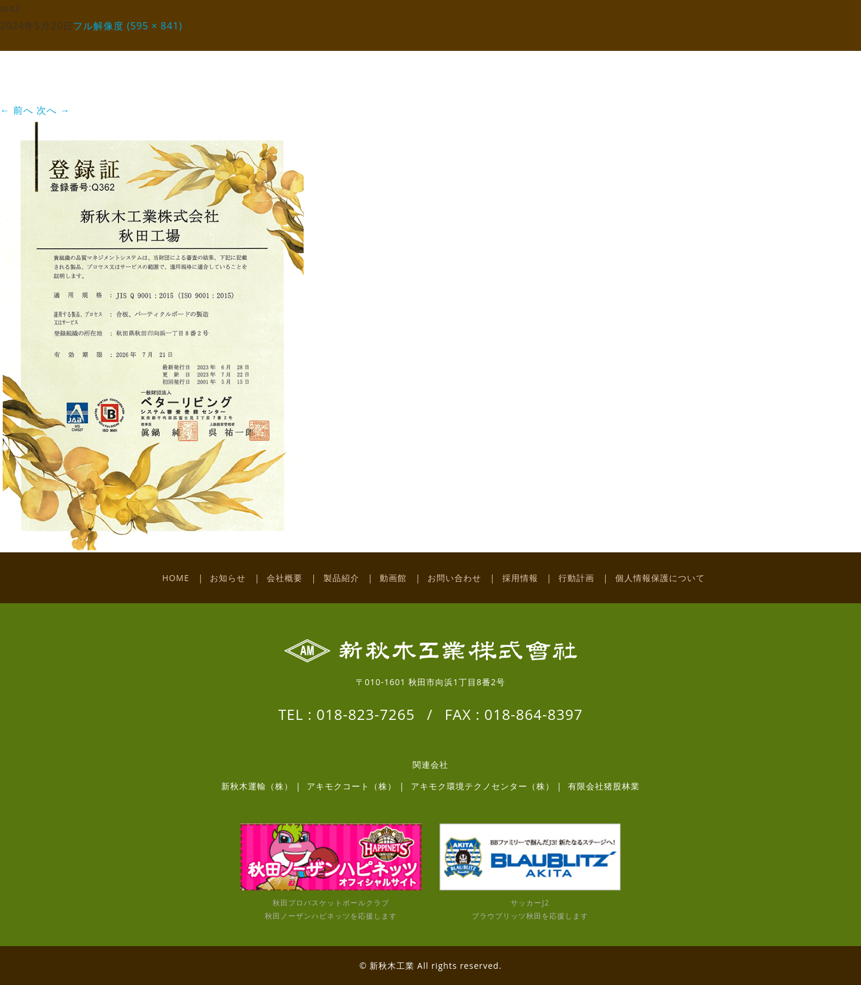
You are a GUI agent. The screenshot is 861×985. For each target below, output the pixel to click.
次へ (53, 110)
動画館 (393, 577)
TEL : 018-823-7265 (346, 714)
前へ (16, 110)
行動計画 (576, 577)
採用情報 (520, 577)
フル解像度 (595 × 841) (127, 25)
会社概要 (285, 577)
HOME (176, 577)
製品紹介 (341, 577)
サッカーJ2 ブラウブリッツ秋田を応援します (530, 872)
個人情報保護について (660, 577)
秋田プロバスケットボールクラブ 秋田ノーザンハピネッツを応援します (331, 872)
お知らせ (228, 577)
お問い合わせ (454, 577)
